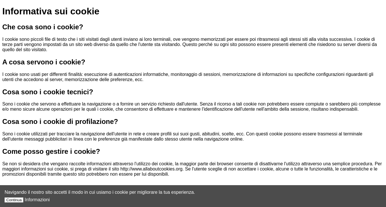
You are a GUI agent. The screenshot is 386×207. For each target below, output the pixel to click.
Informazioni (37, 199)
